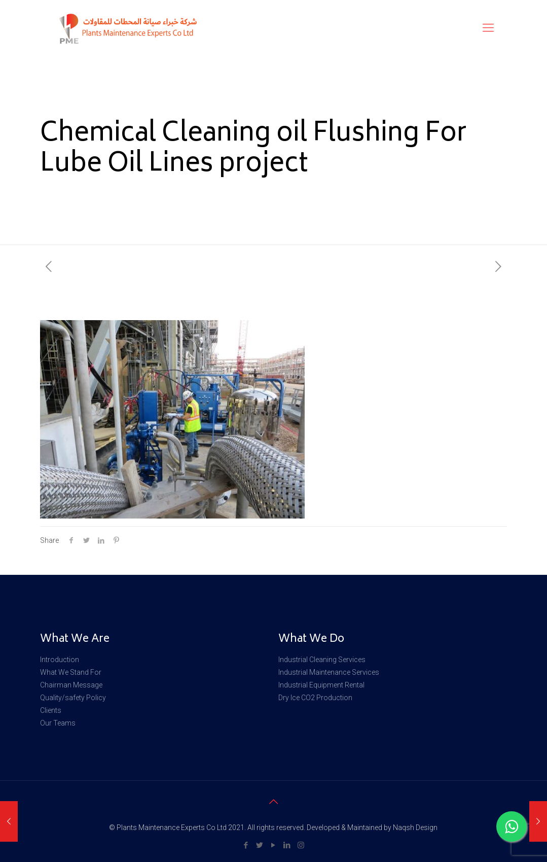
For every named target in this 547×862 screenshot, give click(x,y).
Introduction (59, 660)
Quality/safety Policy (73, 698)
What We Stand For (70, 672)
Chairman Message (71, 685)
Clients (50, 710)
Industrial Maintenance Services (328, 672)
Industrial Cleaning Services (322, 660)
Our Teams (58, 723)
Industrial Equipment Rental (321, 685)
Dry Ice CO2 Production (315, 698)
